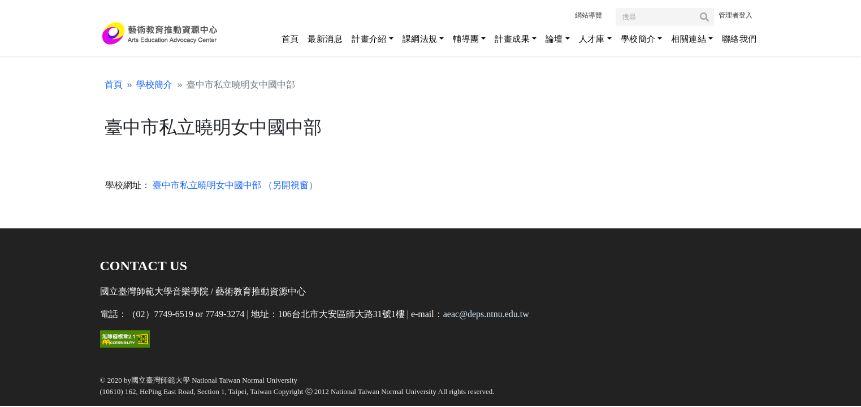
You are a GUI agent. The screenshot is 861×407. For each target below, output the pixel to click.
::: (564, 14)
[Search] (665, 17)
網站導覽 (588, 15)
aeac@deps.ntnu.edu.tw (486, 314)
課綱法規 (420, 39)
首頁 (290, 39)
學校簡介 (638, 39)
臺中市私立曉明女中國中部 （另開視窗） (234, 185)
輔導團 (466, 39)
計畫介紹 (369, 39)
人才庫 (592, 39)
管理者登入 (735, 15)
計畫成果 (512, 39)
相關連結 (688, 39)
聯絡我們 (739, 39)
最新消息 (325, 39)
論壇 (554, 39)
